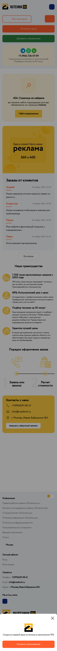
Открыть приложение (28, 644)
